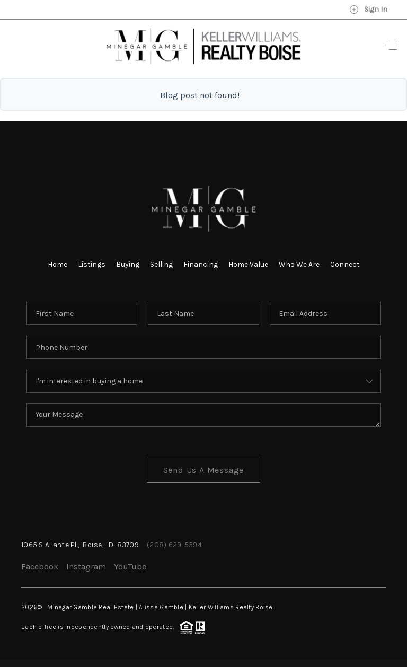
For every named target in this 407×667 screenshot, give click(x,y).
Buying (127, 264)
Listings (91, 264)
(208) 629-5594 (174, 544)
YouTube (130, 566)
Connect (345, 264)
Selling (161, 264)
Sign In (368, 9)
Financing (200, 264)
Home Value (248, 264)
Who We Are (299, 264)
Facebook (39, 566)
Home (57, 264)
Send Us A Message (203, 470)
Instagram (86, 566)
